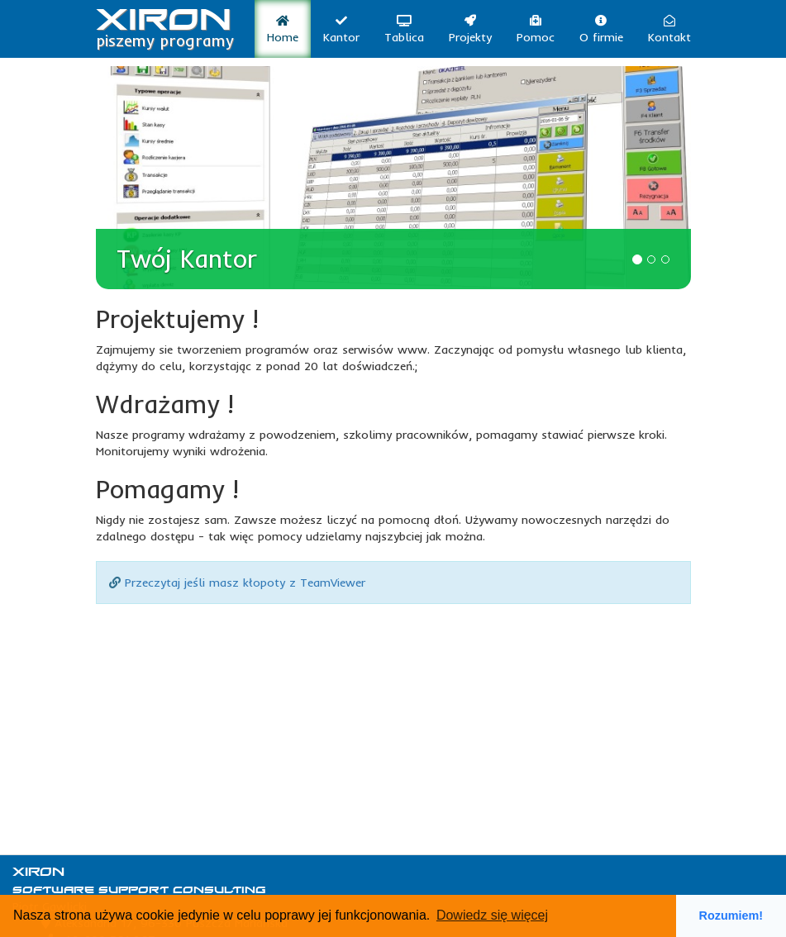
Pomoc (536, 30)
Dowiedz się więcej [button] (492, 915)
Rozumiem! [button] (731, 915)
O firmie (601, 30)
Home (282, 30)
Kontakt (669, 30)
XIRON (165, 21)
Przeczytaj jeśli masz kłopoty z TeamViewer (245, 582)
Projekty (470, 30)
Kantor (341, 30)
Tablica (404, 30)
